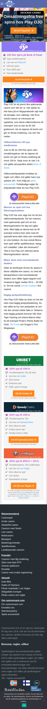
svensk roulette (28, 285)
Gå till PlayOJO (23, 30)
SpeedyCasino (26, 422)
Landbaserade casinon (12, 550)
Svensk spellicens (10, 566)
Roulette (5, 569)
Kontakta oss (7, 607)
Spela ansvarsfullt (10, 614)
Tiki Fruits (14, 324)
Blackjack (6, 539)
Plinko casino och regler (13, 595)
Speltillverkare (8, 546)
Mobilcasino (7, 535)
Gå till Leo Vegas (23, 486)
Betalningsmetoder (10, 543)
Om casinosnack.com (12, 604)
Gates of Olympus (10, 585)
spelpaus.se (35, 496)
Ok (24, 705)
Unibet (23, 376)
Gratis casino (8, 521)
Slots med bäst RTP (11, 562)
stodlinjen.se (27, 496)
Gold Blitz (6, 581)
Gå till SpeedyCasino (23, 440)
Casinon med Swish (11, 528)
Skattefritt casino (9, 525)
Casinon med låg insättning (15, 559)
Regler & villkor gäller (30, 39)
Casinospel (7, 518)
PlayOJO (22, 62)
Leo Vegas (25, 468)
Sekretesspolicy (9, 611)
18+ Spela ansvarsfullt (17, 39)
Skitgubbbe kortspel (11, 592)
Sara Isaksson (37, 37)
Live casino (7, 532)
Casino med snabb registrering (16, 572)
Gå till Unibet (23, 393)
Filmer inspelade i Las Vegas (15, 588)
